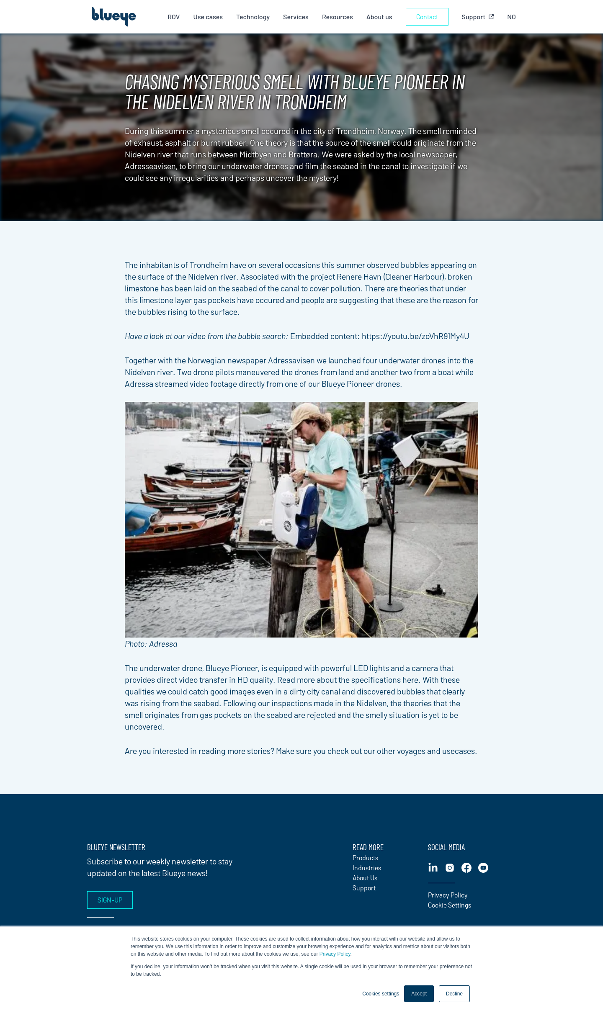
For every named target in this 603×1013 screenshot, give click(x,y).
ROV (174, 17)
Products (365, 857)
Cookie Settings (449, 905)
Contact (427, 17)
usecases (458, 751)
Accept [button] (419, 994)
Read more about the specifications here (347, 679)
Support (364, 888)
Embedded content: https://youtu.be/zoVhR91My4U (379, 336)
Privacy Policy (335, 954)
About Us (365, 878)
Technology (253, 17)
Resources (337, 17)
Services (296, 17)
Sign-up (110, 900)
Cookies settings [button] (380, 994)
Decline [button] (454, 994)
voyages (411, 751)
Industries (367, 868)
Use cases (208, 17)
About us (379, 17)
